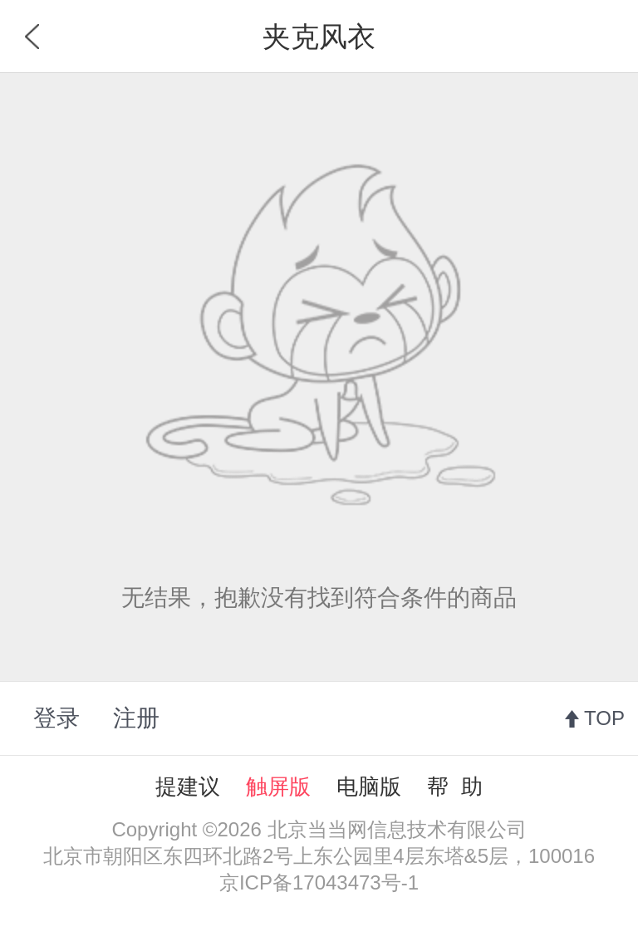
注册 (136, 718)
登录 (56, 718)
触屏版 (278, 786)
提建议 (187, 786)
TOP (604, 718)
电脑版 (368, 786)
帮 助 (454, 786)
